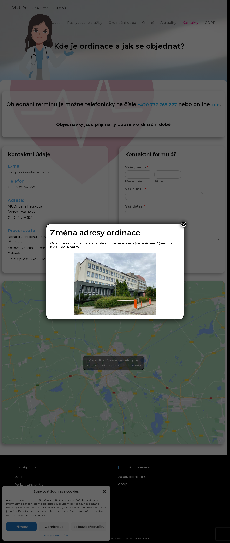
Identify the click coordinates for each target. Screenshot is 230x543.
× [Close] (183, 224)
